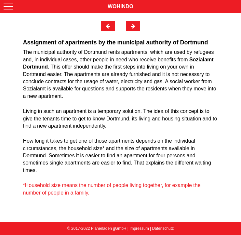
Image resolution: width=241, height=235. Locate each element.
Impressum (139, 228)
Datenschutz (163, 228)
